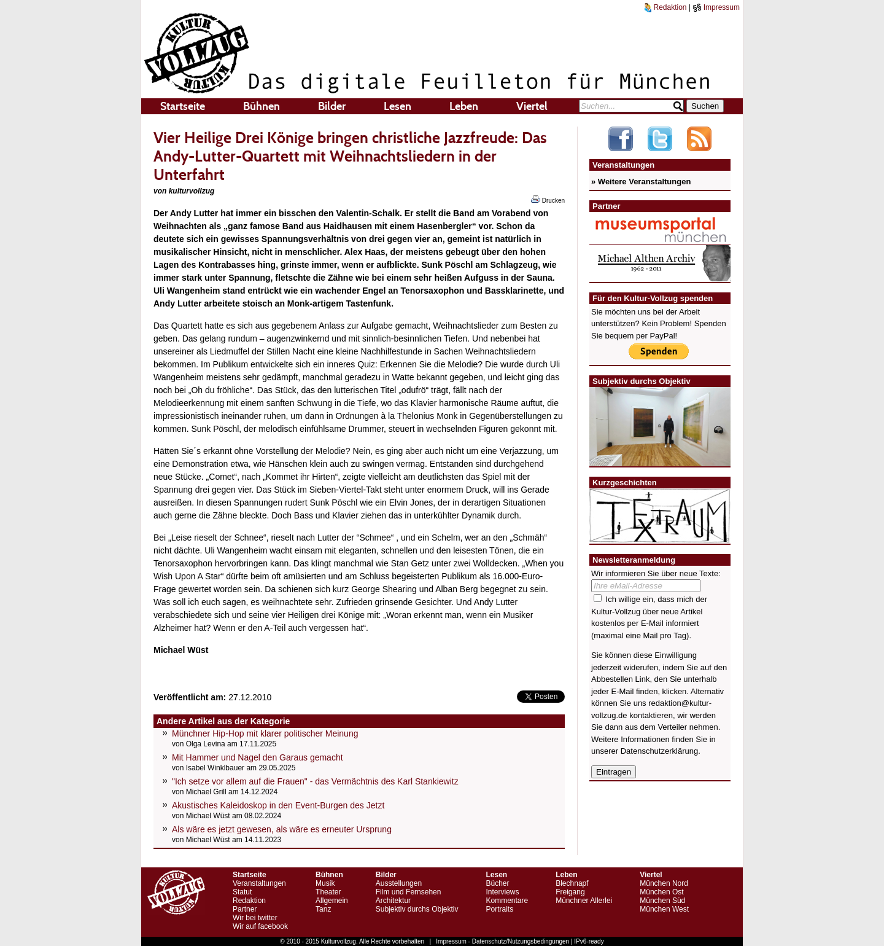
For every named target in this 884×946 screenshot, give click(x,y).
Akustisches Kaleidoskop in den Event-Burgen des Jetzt (278, 805)
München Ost (661, 892)
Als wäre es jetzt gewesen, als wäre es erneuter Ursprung (282, 829)
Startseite (182, 106)
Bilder (332, 106)
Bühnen (261, 106)
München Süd (662, 900)
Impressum (716, 7)
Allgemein (332, 900)
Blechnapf (572, 883)
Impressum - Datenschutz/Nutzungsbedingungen (502, 941)
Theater (328, 892)
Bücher (497, 883)
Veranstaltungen (259, 883)
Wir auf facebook (260, 926)
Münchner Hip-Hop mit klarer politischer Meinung (265, 733)
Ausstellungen (399, 883)
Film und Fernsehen (408, 892)
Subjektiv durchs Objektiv (417, 909)
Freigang (570, 892)
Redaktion (665, 7)
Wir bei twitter (255, 917)
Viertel (532, 106)
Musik (325, 883)
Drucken (548, 199)
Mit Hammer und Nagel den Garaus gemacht (257, 757)
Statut (242, 892)
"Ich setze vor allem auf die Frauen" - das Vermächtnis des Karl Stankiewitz (315, 781)
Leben (463, 106)
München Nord (664, 883)
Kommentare (507, 900)
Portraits (499, 909)
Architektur (393, 900)
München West (664, 909)
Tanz (323, 909)
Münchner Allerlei (584, 900)
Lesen (397, 106)
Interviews (502, 892)
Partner (245, 909)
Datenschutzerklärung (659, 751)
